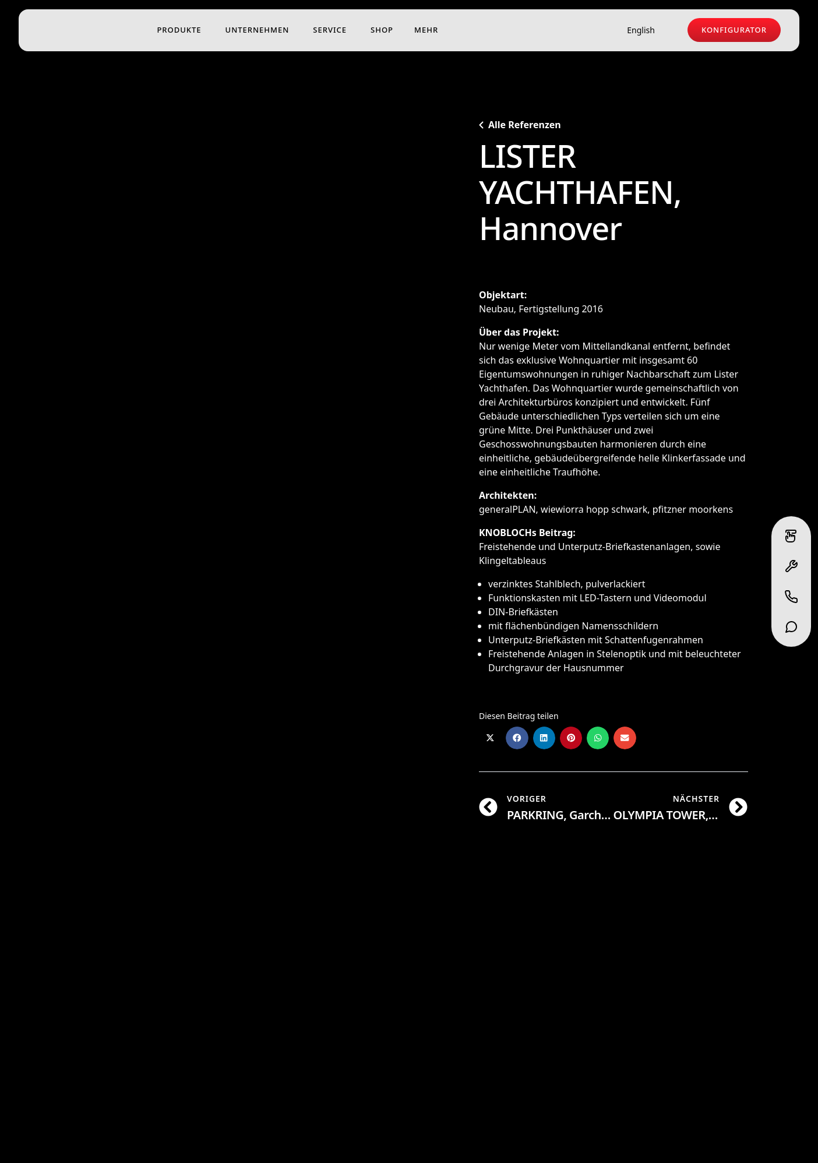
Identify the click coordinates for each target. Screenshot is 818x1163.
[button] (490, 738)
